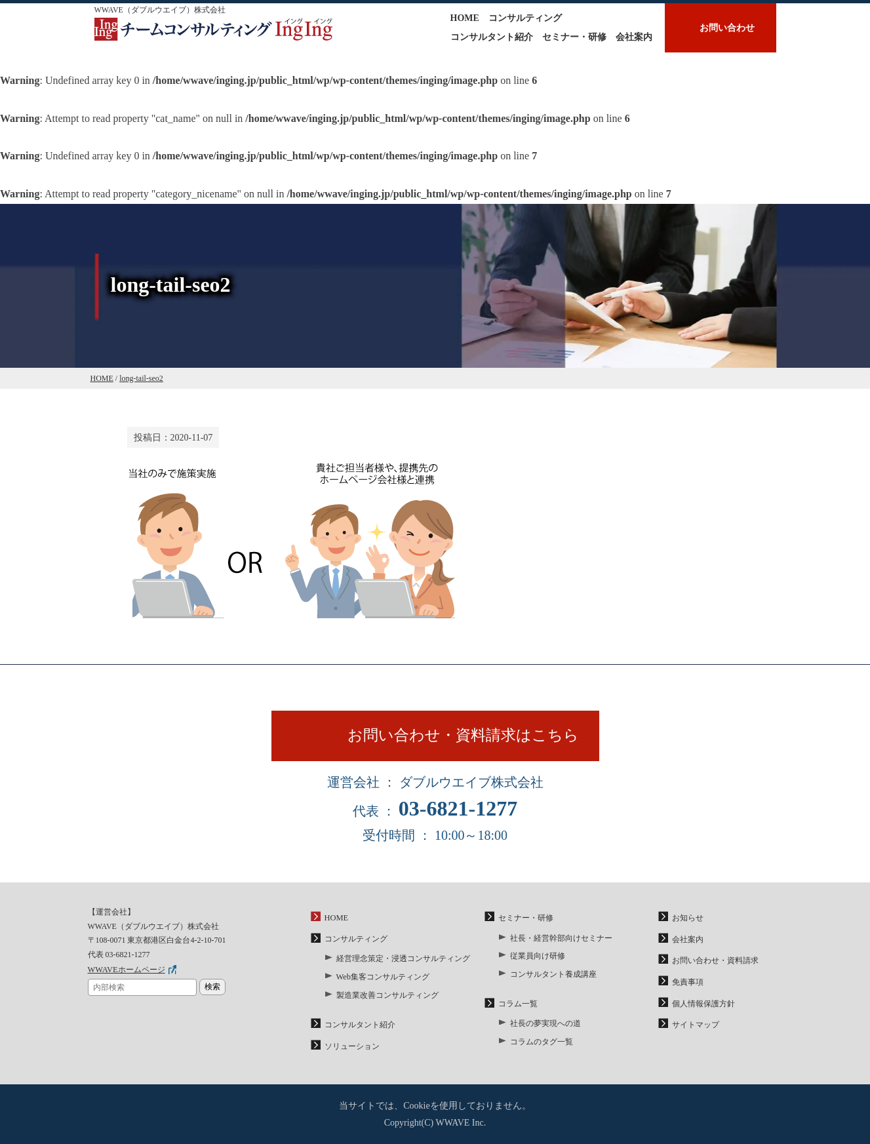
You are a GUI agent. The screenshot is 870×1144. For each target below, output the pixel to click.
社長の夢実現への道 (545, 1024)
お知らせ (687, 921)
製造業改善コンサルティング (387, 996)
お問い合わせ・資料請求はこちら (466, 737)
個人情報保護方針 (703, 1004)
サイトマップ (695, 1025)
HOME (464, 18)
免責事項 (687, 983)
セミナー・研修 (574, 37)
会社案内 (634, 37)
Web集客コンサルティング (382, 978)
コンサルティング (525, 18)
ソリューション (352, 1046)
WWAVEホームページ (126, 972)
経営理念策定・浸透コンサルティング (403, 961)
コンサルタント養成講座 (553, 975)
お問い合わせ (727, 28)
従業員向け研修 (537, 958)
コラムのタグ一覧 (541, 1041)
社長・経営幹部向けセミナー (561, 940)
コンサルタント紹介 (491, 37)
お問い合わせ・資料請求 (715, 963)
